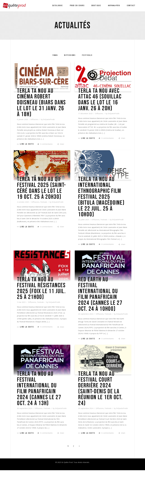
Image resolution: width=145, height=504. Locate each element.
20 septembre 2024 (85, 341)
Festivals (43, 219)
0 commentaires (45, 149)
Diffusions (34, 125)
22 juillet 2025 (83, 233)
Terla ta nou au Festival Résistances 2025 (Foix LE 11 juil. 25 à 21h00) (41, 307)
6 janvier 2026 (22, 125)
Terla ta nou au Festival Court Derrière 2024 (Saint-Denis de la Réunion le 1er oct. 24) (103, 419)
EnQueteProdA (49, 125)
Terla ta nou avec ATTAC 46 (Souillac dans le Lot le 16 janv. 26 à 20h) (102, 105)
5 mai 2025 (21, 327)
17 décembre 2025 (85, 125)
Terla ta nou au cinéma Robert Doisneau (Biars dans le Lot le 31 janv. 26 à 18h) (40, 105)
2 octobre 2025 (23, 219)
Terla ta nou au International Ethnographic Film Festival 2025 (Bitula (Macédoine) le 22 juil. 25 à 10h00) (103, 206)
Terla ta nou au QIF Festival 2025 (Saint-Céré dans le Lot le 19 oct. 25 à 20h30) (41, 199)
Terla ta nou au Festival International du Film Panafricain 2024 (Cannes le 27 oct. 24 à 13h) (41, 419)
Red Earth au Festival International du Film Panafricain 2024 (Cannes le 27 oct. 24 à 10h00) (102, 314)
